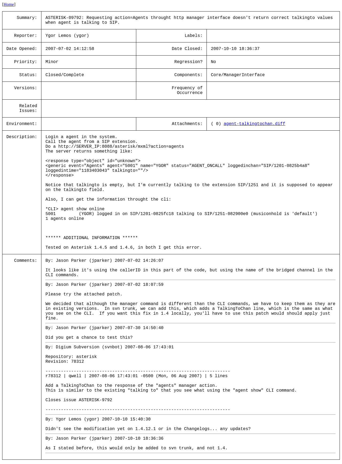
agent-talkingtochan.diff (254, 124)
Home (8, 4)
